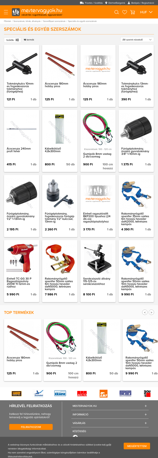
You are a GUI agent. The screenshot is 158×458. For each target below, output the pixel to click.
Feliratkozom (31, 427)
